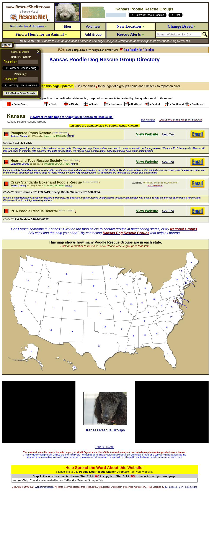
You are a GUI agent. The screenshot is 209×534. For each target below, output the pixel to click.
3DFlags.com (171, 487)
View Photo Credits (188, 487)
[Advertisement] (105, 71)
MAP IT (70, 136)
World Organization (44, 487)
